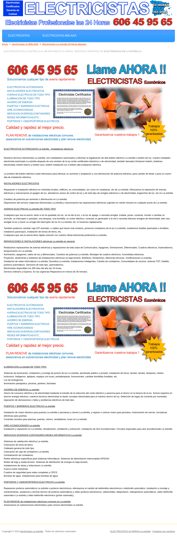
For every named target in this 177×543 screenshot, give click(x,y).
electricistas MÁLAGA (59, 35)
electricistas (19, 35)
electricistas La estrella (31, 531)
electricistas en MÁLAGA (25, 44)
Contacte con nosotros (163, 531)
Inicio (5, 44)
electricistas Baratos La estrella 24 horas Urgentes (50, 43)
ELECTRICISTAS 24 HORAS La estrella (130, 531)
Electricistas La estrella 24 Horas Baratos (64, 44)
